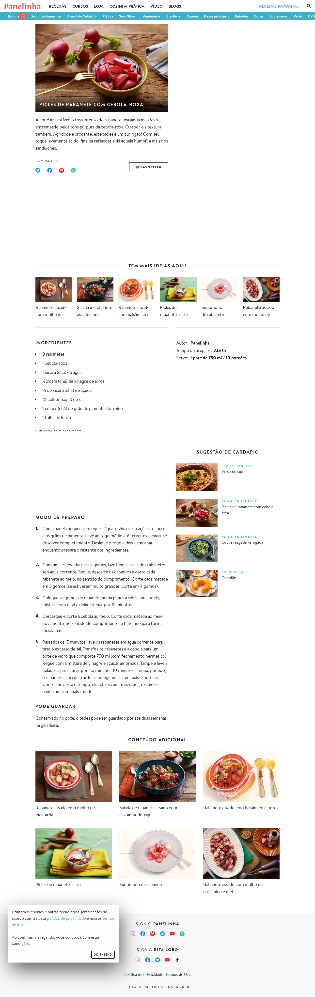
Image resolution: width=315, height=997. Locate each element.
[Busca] (309, 6)
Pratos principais (216, 16)
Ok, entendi (103, 954)
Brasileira (173, 16)
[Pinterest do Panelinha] (153, 934)
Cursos (80, 6)
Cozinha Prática (127, 6)
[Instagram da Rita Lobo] (138, 960)
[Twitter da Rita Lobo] (157, 960)
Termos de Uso (178, 974)
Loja (99, 6)
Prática (108, 16)
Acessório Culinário (82, 16)
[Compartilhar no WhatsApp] (73, 170)
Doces (259, 16)
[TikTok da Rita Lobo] (177, 960)
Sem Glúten (128, 16)
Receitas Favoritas (279, 6)
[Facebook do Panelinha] (143, 934)
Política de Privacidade (143, 974)
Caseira (192, 16)
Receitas (57, 6)
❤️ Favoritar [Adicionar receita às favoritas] (148, 167)
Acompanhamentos (46, 16)
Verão (298, 16)
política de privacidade (66, 918)
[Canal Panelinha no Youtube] (172, 934)
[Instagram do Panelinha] (133, 934)
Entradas (241, 16)
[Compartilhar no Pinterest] (61, 170)
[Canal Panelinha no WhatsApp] (182, 934)
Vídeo (156, 6)
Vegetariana (151, 16)
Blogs (175, 6)
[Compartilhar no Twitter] (38, 170)
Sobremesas (278, 16)
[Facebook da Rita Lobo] (148, 960)
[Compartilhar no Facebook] (50, 170)
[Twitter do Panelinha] (162, 934)
